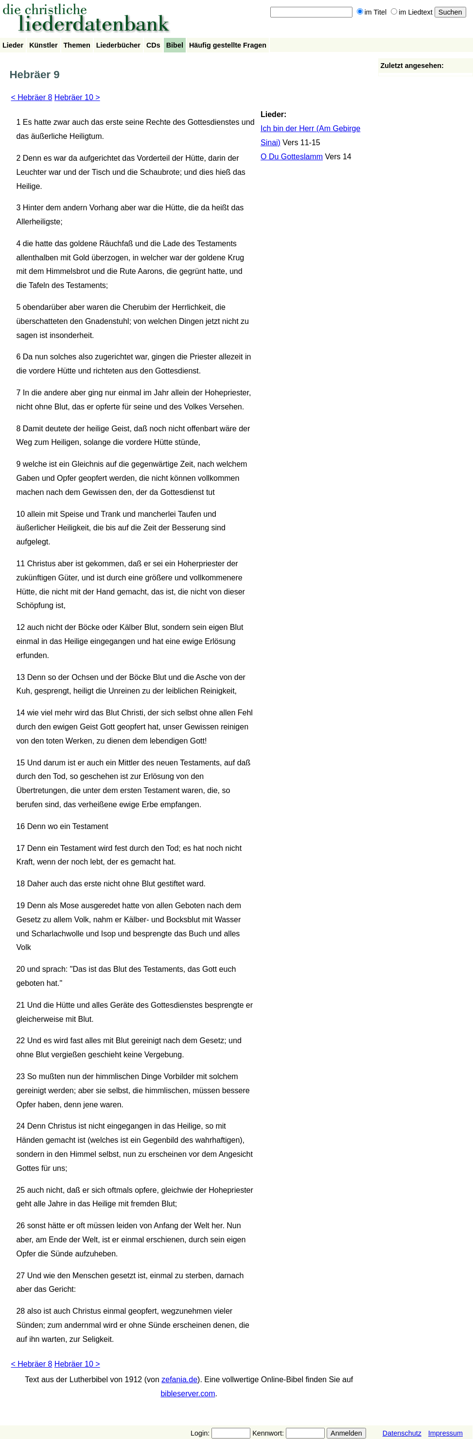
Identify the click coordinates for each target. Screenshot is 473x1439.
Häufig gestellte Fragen (227, 45)
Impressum (445, 1433)
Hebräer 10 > (77, 97)
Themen (77, 45)
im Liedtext (412, 12)
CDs (153, 45)
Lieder (12, 45)
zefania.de (179, 1379)
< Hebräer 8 (31, 97)
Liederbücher (118, 45)
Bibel (174, 45)
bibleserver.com (187, 1393)
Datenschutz (402, 1433)
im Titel (372, 12)
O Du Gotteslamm (292, 156)
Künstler (43, 45)
